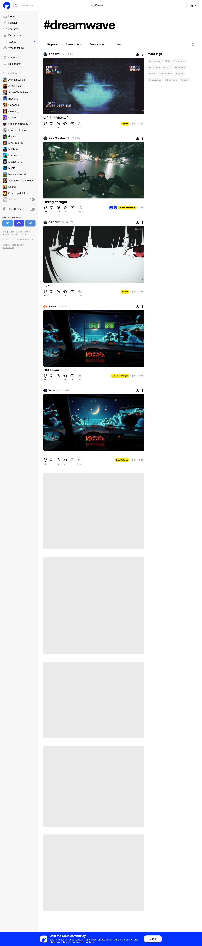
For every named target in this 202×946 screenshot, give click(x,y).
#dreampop (171, 79)
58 (141, 291)
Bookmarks (12, 64)
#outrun (167, 67)
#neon (152, 73)
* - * (46, 286)
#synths (179, 73)
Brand (19, 231)
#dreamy (185, 79)
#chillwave (154, 67)
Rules (15, 234)
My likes (10, 57)
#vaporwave (155, 79)
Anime (125, 291)
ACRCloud (8, 247)
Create (96, 5)
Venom (51, 390)
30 (141, 207)
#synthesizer (165, 73)
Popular (10, 23)
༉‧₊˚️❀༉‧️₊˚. (56, 118)
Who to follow (13, 48)
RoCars (52, 306)
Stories (19, 42)
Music (125, 123)
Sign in (153, 938)
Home (9, 16)
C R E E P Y (53, 54)
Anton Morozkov (56, 138)
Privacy (7, 234)
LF (45, 454)
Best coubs (12, 35)
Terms (27, 231)
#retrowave (179, 61)
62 (141, 375)
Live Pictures (122, 460)
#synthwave (155, 61)
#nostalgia (180, 67)
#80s (167, 61)
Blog (5, 231)
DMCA (22, 234)
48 (141, 459)
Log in (193, 5)
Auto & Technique (127, 207)
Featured (10, 29)
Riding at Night (55, 202)
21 (141, 123)
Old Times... (52, 370)
